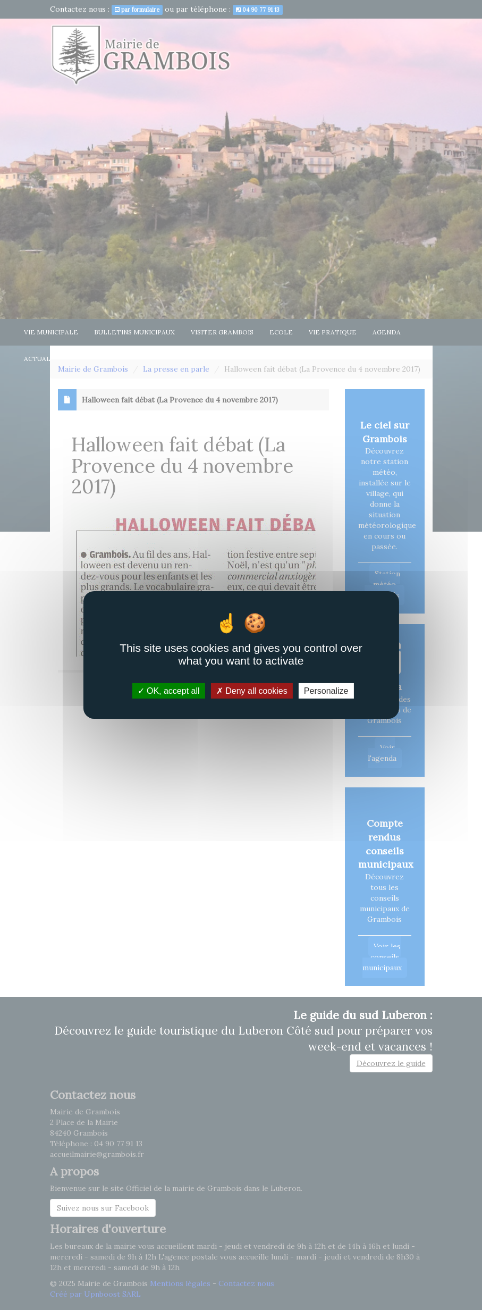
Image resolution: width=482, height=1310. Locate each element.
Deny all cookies (251, 690)
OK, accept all (169, 690)
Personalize (326, 690)
